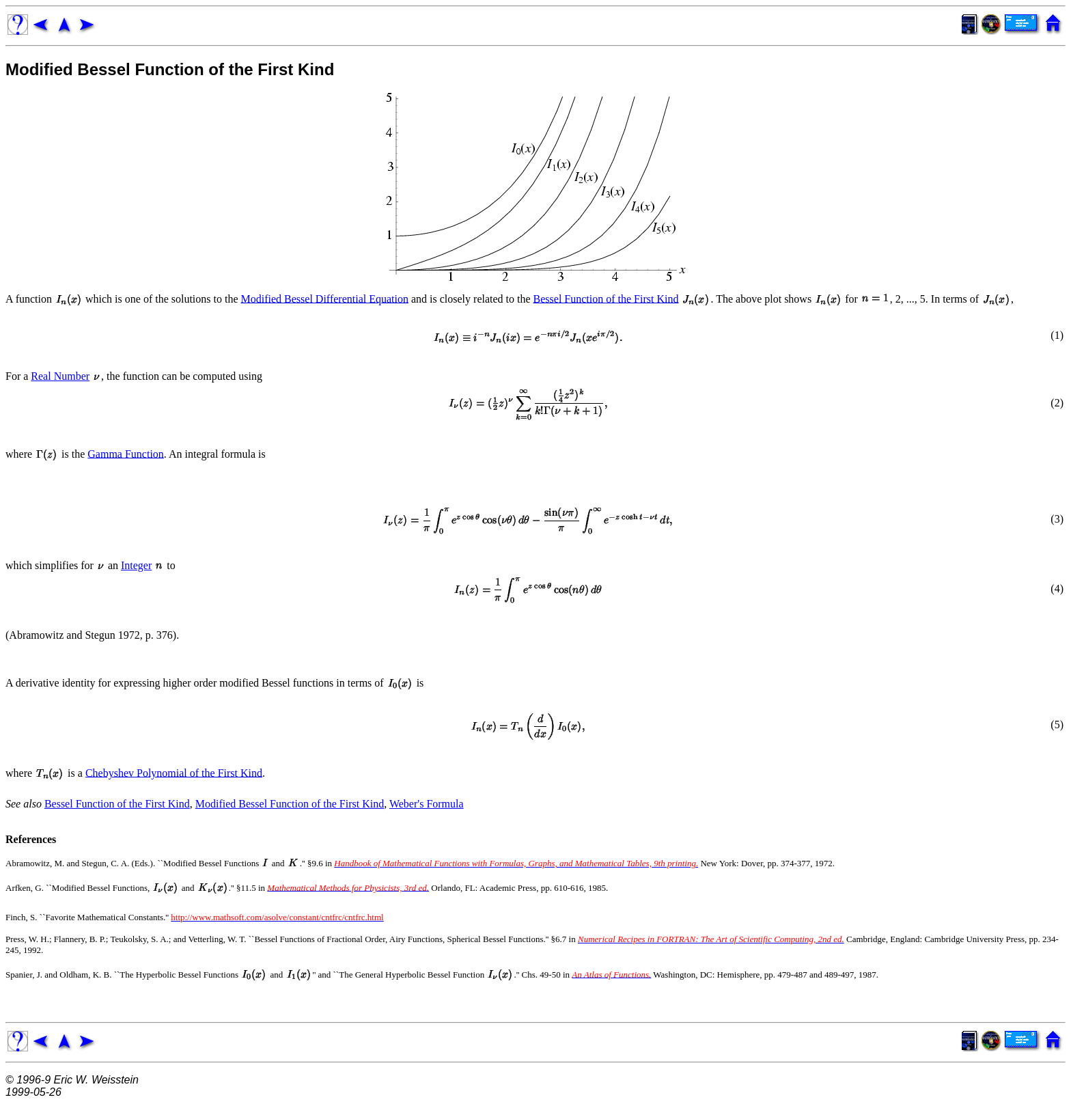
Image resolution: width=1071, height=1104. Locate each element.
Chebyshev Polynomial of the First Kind (173, 772)
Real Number (60, 376)
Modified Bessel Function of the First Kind (169, 69)
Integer (136, 565)
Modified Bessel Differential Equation (324, 298)
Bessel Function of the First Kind (606, 298)
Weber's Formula (426, 804)
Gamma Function (125, 453)
